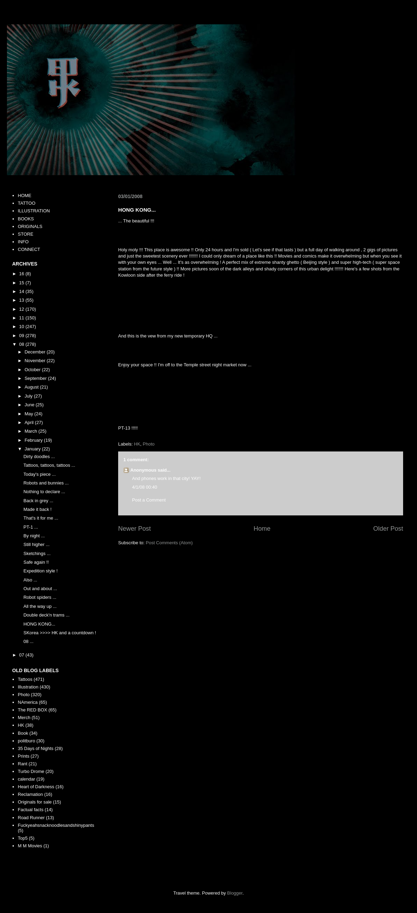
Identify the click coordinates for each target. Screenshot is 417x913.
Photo (149, 444)
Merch (24, 717)
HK (137, 444)
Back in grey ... (38, 500)
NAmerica (28, 702)
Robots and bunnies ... (45, 483)
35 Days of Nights (36, 748)
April (30, 422)
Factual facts (30, 809)
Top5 (22, 838)
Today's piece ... (39, 474)
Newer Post (134, 528)
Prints (23, 756)
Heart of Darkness (36, 786)
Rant (22, 763)
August (32, 387)
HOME (24, 195)
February (34, 440)
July (29, 396)
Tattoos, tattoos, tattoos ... (49, 465)
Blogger (235, 893)
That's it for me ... (40, 518)
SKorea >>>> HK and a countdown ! (59, 632)
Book (23, 733)
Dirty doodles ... (39, 456)
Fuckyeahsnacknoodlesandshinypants (56, 825)
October (33, 369)
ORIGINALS (30, 226)
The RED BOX (32, 709)
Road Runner (31, 817)
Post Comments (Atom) (169, 542)
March (32, 431)
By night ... (33, 535)
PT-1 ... (30, 527)
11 (22, 317)
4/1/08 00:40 (144, 487)
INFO (23, 241)
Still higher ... (36, 544)
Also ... (30, 579)
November (36, 360)
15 (22, 282)
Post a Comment (149, 500)
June (30, 404)
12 (22, 309)
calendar (26, 779)
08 (22, 344)
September (36, 378)
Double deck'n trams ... (46, 615)
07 (22, 655)
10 (22, 326)
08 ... (28, 641)
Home (262, 528)
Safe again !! (36, 562)
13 (22, 300)
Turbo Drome (31, 771)
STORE (25, 234)
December (36, 351)
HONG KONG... (39, 624)
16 (22, 273)
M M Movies (30, 845)
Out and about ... (40, 588)
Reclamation (30, 794)
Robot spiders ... (39, 597)
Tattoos (25, 679)
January (33, 448)
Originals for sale (35, 802)
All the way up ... (39, 606)
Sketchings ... (36, 553)
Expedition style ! (40, 570)
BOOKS (26, 218)
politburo (26, 740)
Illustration (28, 687)
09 (22, 335)
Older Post (388, 528)
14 (22, 291)
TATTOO (26, 203)
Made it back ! (37, 509)
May (29, 413)
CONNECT (29, 249)
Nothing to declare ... (44, 491)
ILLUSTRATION (34, 210)
